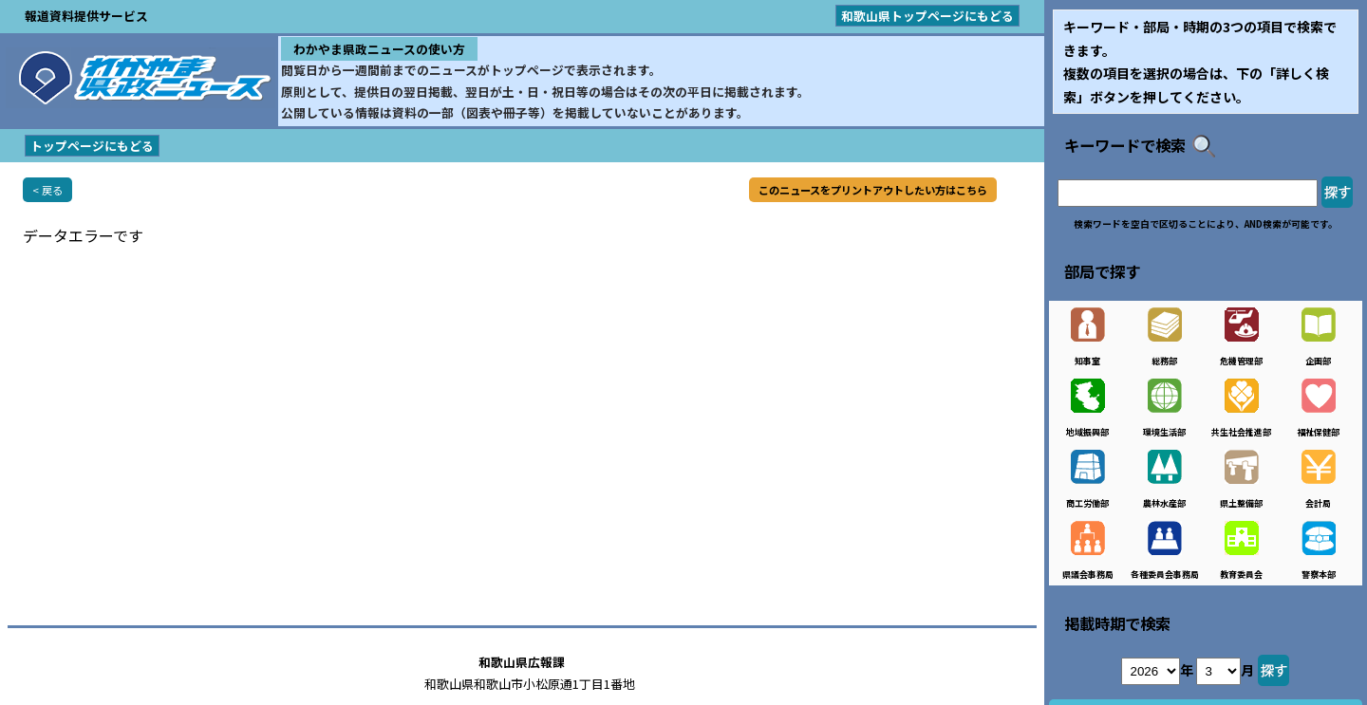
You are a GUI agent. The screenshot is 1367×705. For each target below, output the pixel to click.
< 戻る (47, 189)
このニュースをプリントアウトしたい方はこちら (872, 189)
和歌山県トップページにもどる (927, 16)
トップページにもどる (92, 146)
